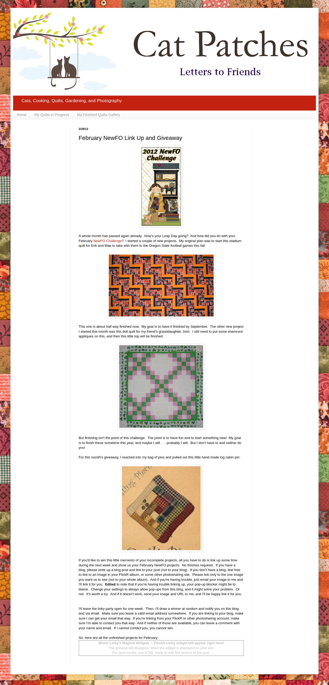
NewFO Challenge (107, 241)
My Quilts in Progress (51, 115)
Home (21, 115)
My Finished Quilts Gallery (98, 115)
